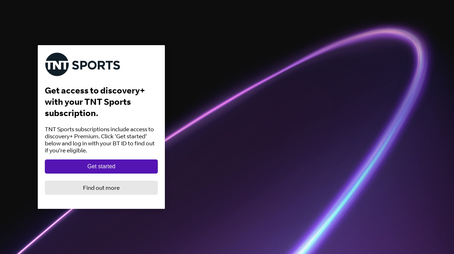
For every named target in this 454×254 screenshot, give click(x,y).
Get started (101, 166)
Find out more (101, 187)
